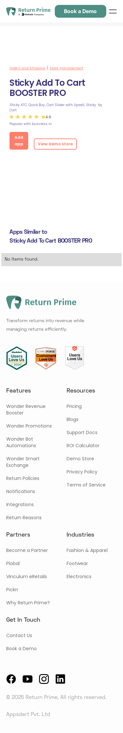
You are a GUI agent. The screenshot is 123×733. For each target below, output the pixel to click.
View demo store (55, 144)
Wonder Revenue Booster (26, 409)
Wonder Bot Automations (21, 442)
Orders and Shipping (27, 68)
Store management (66, 68)
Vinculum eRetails (26, 576)
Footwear (77, 563)
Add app (18, 141)
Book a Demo (21, 648)
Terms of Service (86, 485)
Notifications (20, 491)
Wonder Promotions (29, 426)
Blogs (72, 419)
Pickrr (12, 589)
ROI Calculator (83, 445)
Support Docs (82, 432)
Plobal (13, 563)
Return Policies (22, 478)
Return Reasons (24, 517)
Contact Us (19, 635)
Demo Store (80, 458)
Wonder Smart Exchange (23, 461)
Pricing (74, 406)
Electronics (79, 576)
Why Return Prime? (28, 602)
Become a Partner (27, 550)
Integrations (20, 504)
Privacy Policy (82, 471)
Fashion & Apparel (87, 550)
